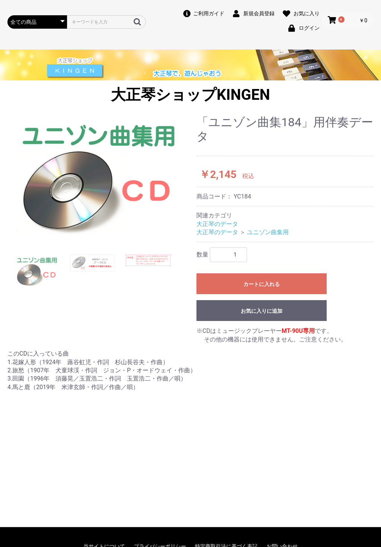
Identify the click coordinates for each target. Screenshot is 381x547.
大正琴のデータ (217, 224)
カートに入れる (261, 284)
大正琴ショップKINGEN (190, 95)
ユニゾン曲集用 (268, 232)
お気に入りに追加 (261, 311)
